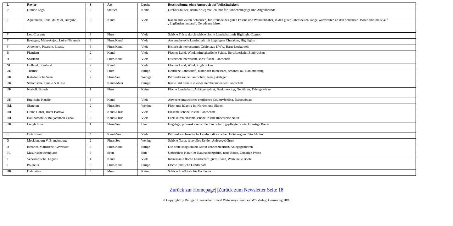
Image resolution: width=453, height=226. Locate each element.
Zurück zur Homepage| (193, 189)
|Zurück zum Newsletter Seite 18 (250, 189)
